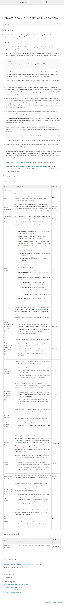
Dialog (5, 181)
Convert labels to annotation (14, 587)
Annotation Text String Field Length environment (32, 166)
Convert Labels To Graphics (14, 590)
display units (39, 309)
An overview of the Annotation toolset (17, 584)
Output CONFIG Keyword (10, 564)
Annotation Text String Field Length (30, 564)
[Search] (47, 2)
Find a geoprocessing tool (13, 592)
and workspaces (17, 162)
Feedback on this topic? (54, 602)
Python (11, 181)
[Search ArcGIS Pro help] (30, 2)
